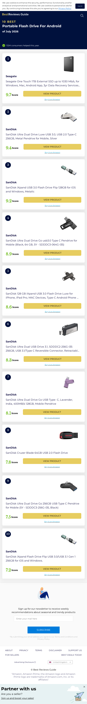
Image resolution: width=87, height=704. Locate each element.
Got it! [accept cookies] (80, 6)
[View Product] (43, 78)
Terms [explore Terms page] (38, 650)
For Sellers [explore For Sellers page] (12, 655)
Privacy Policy (64, 8)
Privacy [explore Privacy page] (23, 650)
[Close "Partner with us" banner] (84, 687)
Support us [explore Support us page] (75, 650)
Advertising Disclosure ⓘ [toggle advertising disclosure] (25, 662)
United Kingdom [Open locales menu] (60, 662)
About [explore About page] (9, 650)
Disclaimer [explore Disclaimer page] (55, 650)
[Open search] (82, 15)
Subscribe (43, 630)
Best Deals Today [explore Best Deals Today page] (71, 655)
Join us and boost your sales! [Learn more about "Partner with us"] (17, 698)
